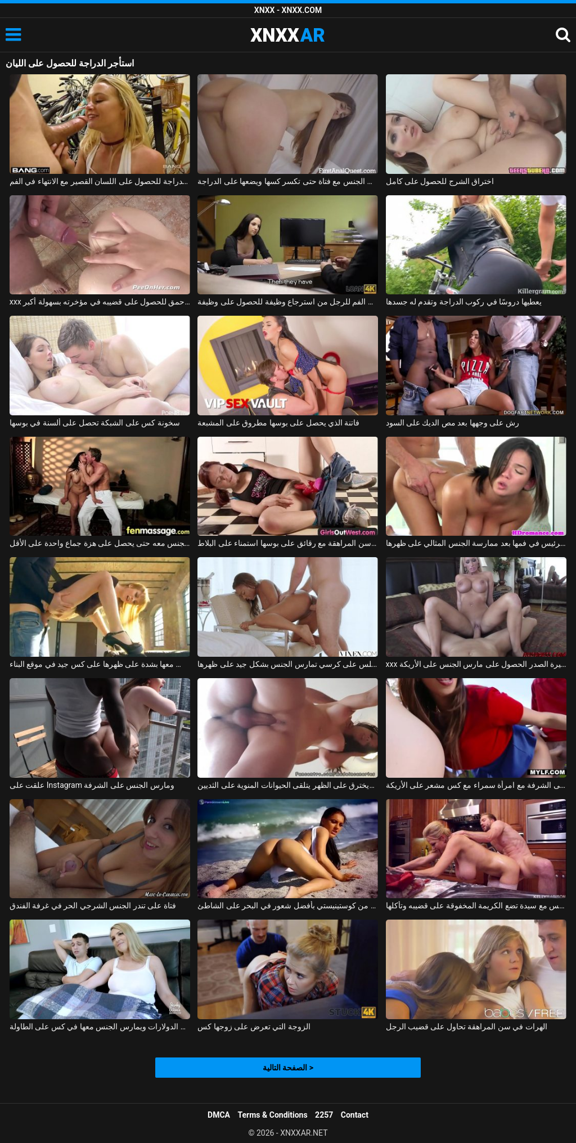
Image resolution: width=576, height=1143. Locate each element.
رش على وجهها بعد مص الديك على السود (452, 422)
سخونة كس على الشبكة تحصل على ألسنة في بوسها (95, 422)
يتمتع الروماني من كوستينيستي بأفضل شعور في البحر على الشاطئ (287, 905)
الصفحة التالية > (288, 1067)
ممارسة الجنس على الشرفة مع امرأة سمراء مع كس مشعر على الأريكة (476, 785)
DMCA (219, 1114)
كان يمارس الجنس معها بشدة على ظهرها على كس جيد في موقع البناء (100, 664)
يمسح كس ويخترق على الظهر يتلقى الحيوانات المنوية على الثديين (287, 785)
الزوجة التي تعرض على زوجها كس (253, 1026)
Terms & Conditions (273, 1114)
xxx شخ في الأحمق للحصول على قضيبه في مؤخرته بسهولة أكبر (100, 301)
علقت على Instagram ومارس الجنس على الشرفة (92, 785)
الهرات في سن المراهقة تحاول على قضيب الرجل (466, 1026)
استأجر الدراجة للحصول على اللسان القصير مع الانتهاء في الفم (100, 181)
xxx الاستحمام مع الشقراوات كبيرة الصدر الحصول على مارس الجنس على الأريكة (476, 664)
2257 (324, 1114)
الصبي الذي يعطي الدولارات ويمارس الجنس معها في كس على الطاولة (100, 1026)
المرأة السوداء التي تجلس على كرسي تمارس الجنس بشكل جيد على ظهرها (287, 664)
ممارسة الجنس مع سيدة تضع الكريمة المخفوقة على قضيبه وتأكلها (476, 905)
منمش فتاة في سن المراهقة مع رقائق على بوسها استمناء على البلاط (287, 543)
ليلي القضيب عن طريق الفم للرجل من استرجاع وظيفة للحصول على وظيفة (287, 301)
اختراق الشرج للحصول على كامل (440, 181)
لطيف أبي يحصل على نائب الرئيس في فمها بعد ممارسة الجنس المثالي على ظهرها (476, 543)
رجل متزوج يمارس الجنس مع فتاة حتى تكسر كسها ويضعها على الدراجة (287, 181)
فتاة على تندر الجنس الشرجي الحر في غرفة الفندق (93, 905)
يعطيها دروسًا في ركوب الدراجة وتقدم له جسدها (464, 301)
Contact (354, 1114)
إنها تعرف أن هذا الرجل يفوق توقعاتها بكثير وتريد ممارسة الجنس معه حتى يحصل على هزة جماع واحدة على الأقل (100, 543)
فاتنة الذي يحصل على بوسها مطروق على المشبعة (278, 422)
